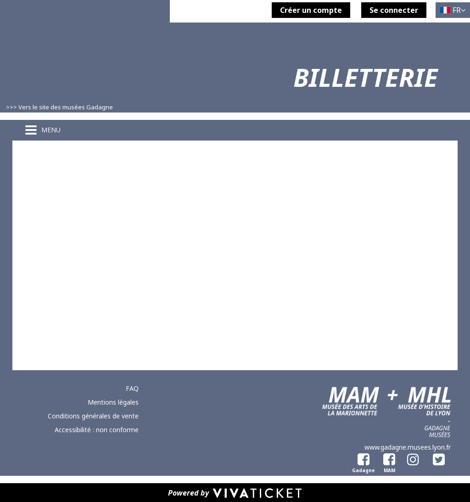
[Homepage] (85, 65)
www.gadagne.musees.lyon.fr (407, 447)
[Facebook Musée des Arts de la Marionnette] (387, 458)
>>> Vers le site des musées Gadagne (59, 107)
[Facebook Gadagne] (361, 458)
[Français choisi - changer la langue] (453, 10)
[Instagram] (413, 458)
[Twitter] (438, 458)
